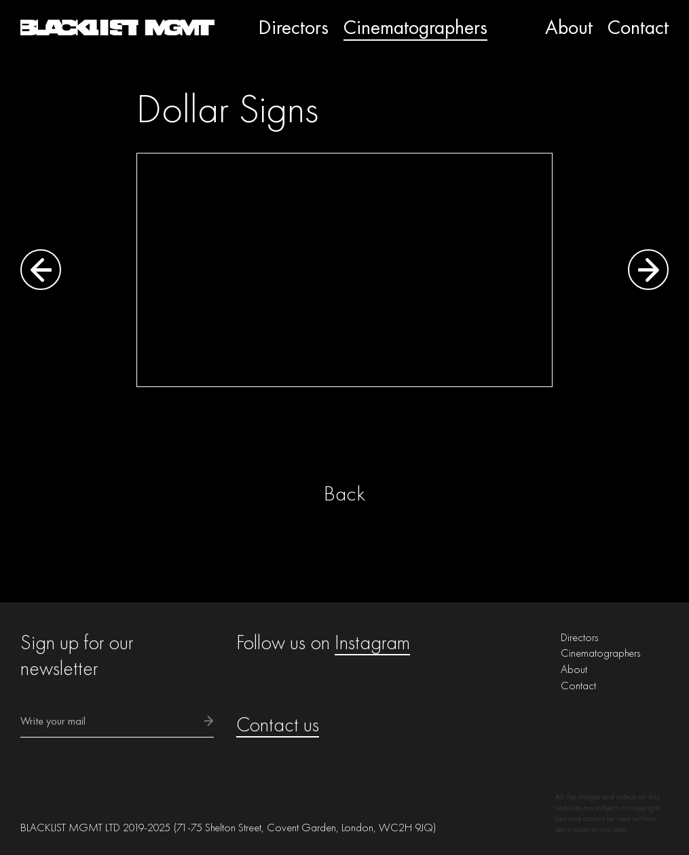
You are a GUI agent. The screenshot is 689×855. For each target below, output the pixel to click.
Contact (638, 27)
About (569, 27)
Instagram (372, 642)
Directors (293, 27)
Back (344, 493)
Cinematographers (415, 27)
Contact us (277, 725)
